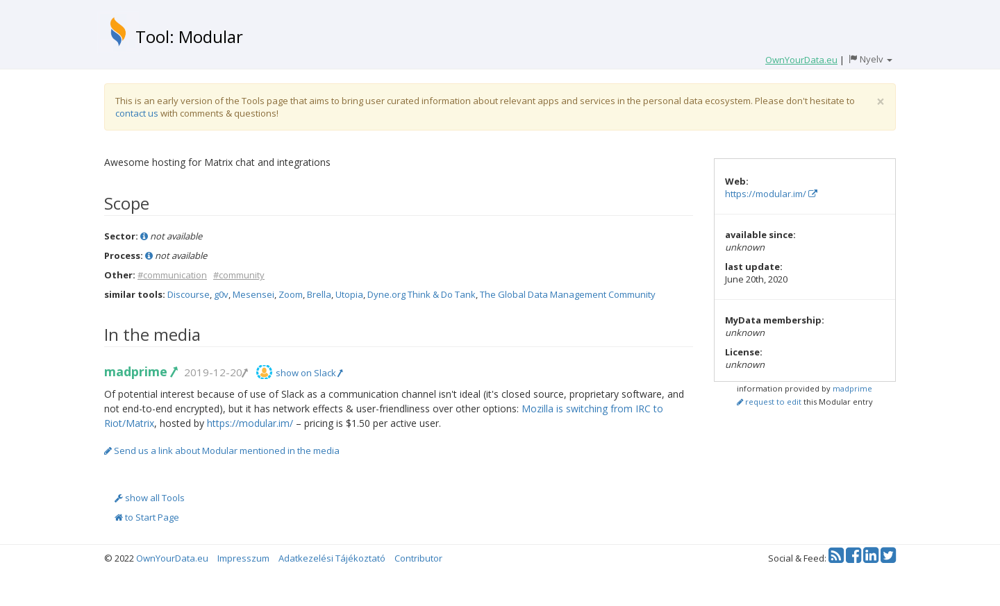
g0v (221, 294)
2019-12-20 (215, 372)
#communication (172, 275)
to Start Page (147, 517)
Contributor (418, 558)
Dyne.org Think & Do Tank (421, 294)
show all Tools (150, 497)
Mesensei (253, 294)
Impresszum (243, 558)
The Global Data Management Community (568, 294)
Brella (319, 294)
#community (239, 275)
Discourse (188, 294)
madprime (140, 371)
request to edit (769, 401)
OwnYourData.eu (172, 558)
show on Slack (309, 373)
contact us (136, 113)
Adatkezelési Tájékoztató (331, 558)
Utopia (349, 294)
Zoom (290, 294)
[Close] (880, 101)
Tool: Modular (189, 36)
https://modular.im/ (250, 423)
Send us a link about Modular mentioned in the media (222, 450)
